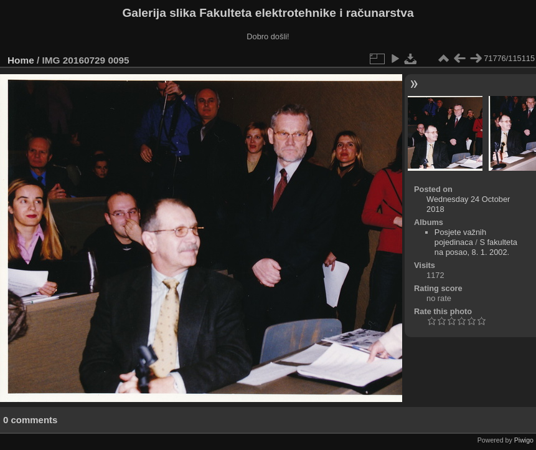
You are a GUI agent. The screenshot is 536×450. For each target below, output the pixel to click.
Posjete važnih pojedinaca (460, 237)
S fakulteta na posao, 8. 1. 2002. (476, 247)
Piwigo (524, 440)
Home (20, 60)
